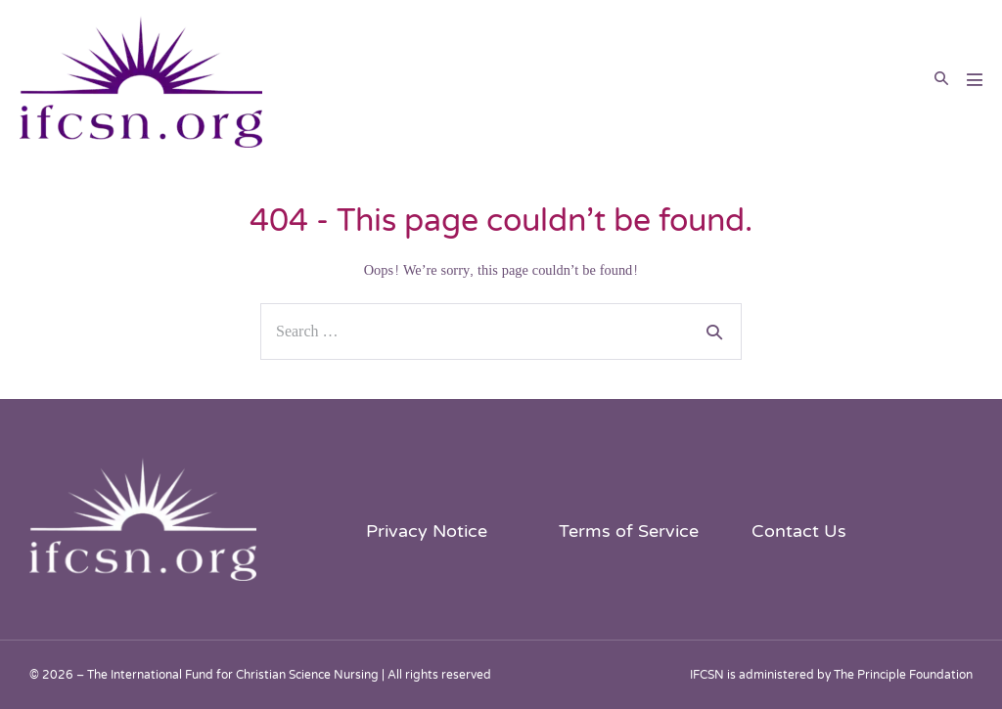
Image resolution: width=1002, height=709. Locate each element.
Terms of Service (629, 531)
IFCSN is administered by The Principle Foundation (831, 675)
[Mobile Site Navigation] (974, 79)
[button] (941, 79)
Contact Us (799, 531)
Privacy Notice (426, 531)
